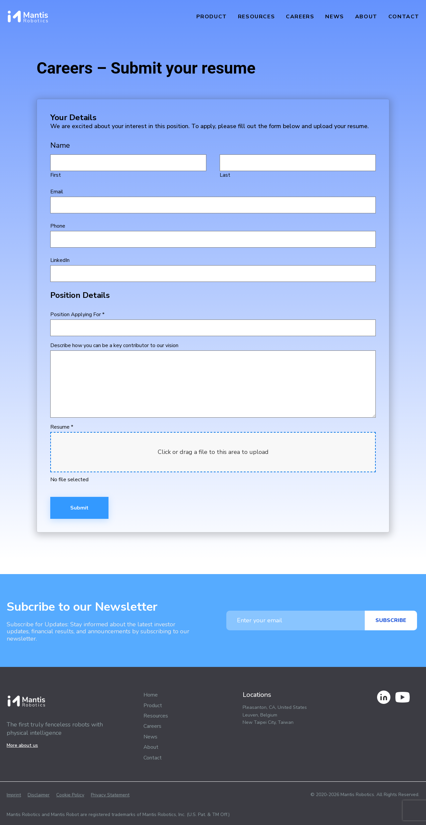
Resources (256, 16)
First (128, 166)
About (366, 16)
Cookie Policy (70, 795)
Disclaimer (39, 795)
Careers (300, 16)
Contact (403, 16)
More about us (22, 745)
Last (298, 166)
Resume (61, 427)
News (334, 16)
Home (150, 695)
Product (211, 16)
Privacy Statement (110, 795)
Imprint (14, 795)
